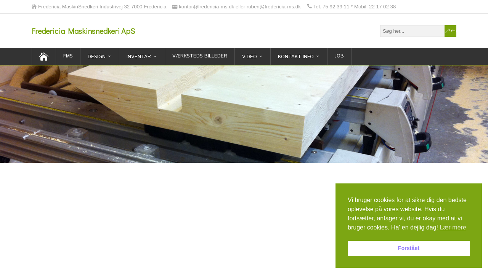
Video (249, 57)
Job (339, 56)
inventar (139, 57)
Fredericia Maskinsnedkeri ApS (83, 31)
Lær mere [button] (453, 227)
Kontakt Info (296, 57)
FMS (68, 56)
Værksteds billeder (199, 56)
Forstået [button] (409, 248)
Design (97, 57)
